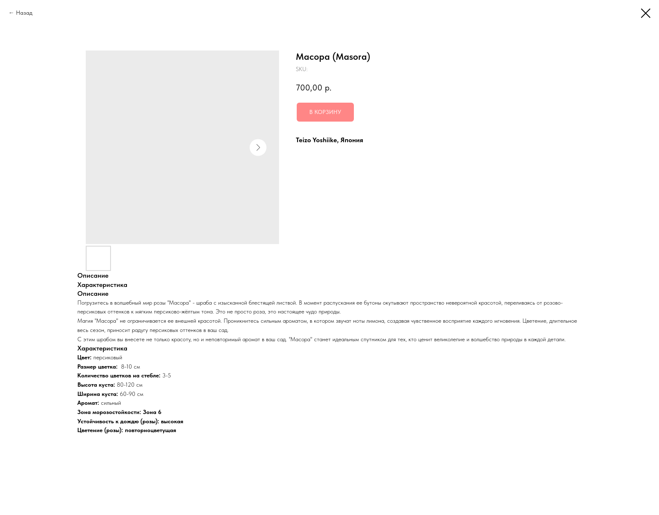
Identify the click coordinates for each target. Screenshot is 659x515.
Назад (24, 12)
